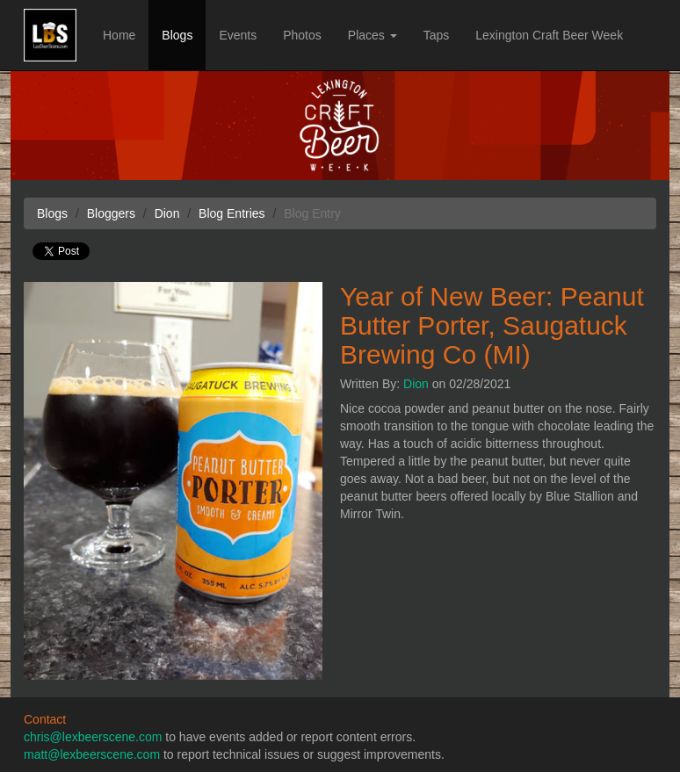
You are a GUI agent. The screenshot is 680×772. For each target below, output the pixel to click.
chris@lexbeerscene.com (93, 737)
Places (372, 35)
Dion (416, 384)
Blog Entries (231, 213)
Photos (302, 35)
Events (238, 35)
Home (119, 35)
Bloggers (111, 213)
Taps (436, 35)
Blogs (177, 35)
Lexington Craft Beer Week (549, 35)
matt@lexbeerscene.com (92, 754)
